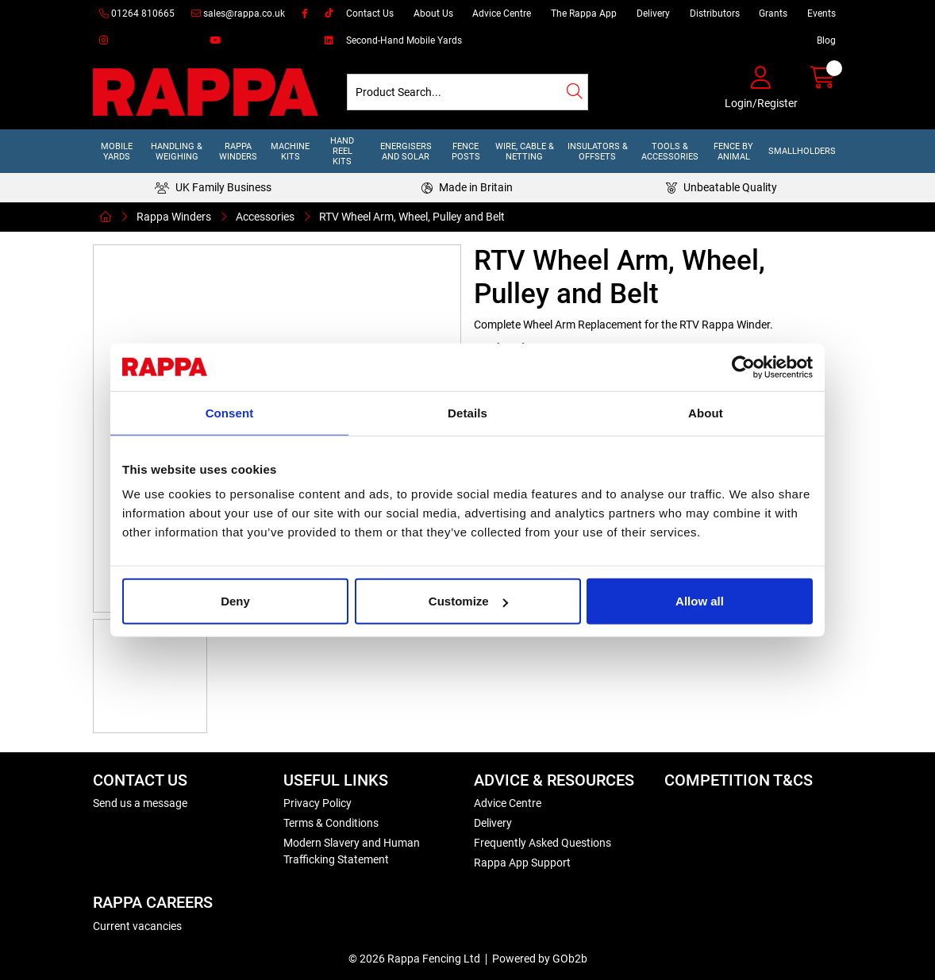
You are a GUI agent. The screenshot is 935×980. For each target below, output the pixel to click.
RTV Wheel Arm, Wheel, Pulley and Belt (412, 216)
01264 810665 (137, 13)
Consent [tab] (230, 412)
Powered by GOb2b (539, 958)
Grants (773, 13)
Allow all (699, 601)
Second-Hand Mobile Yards (404, 40)
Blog (826, 40)
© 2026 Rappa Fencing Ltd (414, 958)
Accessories (265, 216)
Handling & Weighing (176, 151)
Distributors (715, 13)
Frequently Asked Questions (542, 842)
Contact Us (370, 13)
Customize (468, 601)
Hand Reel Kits (342, 151)
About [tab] (705, 412)
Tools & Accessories (669, 151)
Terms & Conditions (331, 823)
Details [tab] (467, 412)
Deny (235, 601)
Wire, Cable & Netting (524, 151)
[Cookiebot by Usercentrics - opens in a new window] (743, 367)
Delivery (653, 13)
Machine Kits (290, 151)
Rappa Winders (238, 151)
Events (821, 13)
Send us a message (140, 803)
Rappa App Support (522, 862)
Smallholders (802, 151)
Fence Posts (466, 151)
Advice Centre (501, 13)
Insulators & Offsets (598, 151)
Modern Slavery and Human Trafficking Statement (351, 851)
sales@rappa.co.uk (238, 13)
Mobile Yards (117, 151)
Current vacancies (137, 926)
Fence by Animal (733, 151)
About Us (433, 13)
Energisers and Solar (406, 151)
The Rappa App (584, 13)
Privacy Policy (317, 803)
